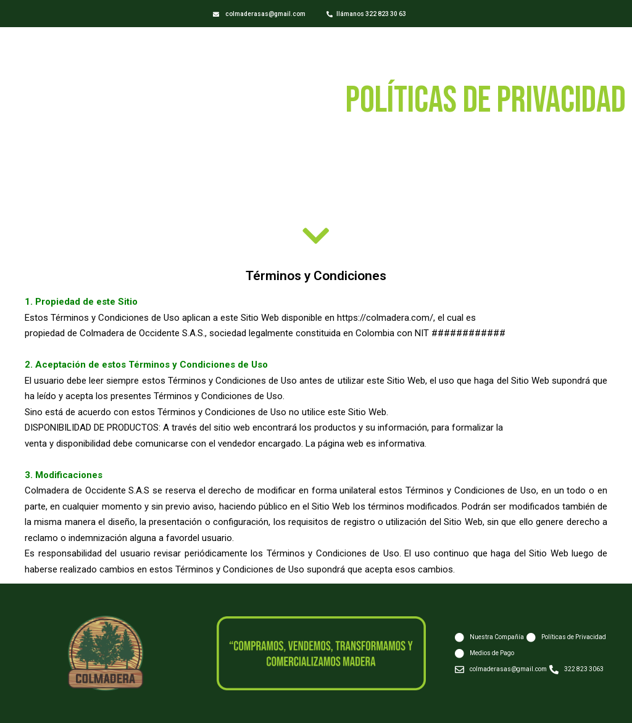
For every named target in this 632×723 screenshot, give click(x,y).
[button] (259, 14)
